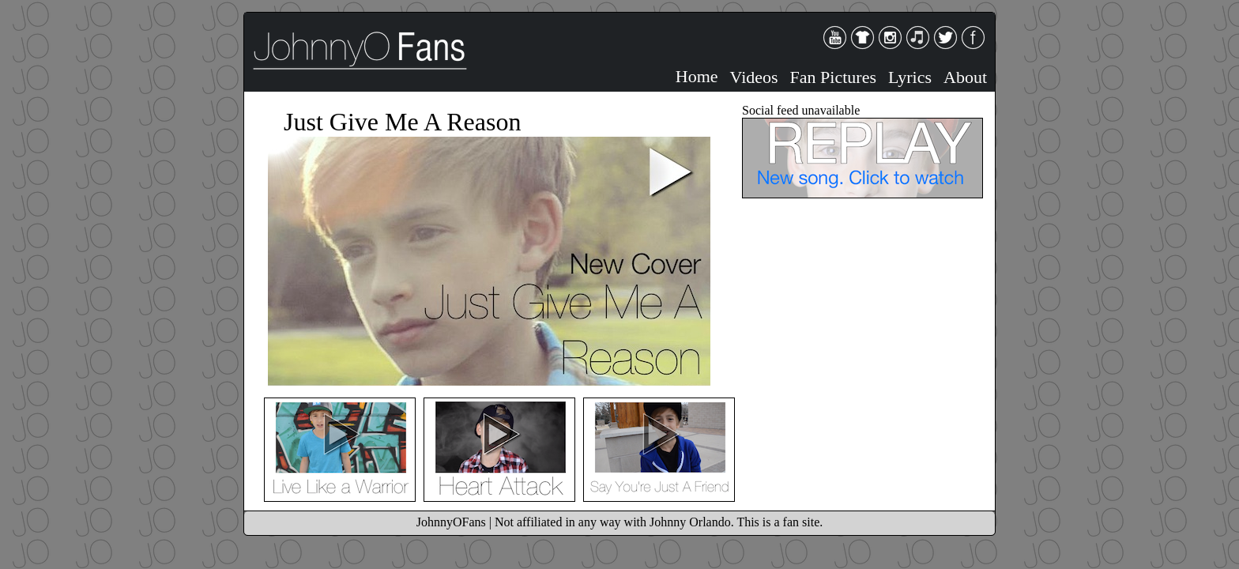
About (965, 77)
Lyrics (910, 77)
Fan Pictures (833, 77)
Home (697, 76)
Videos (754, 77)
